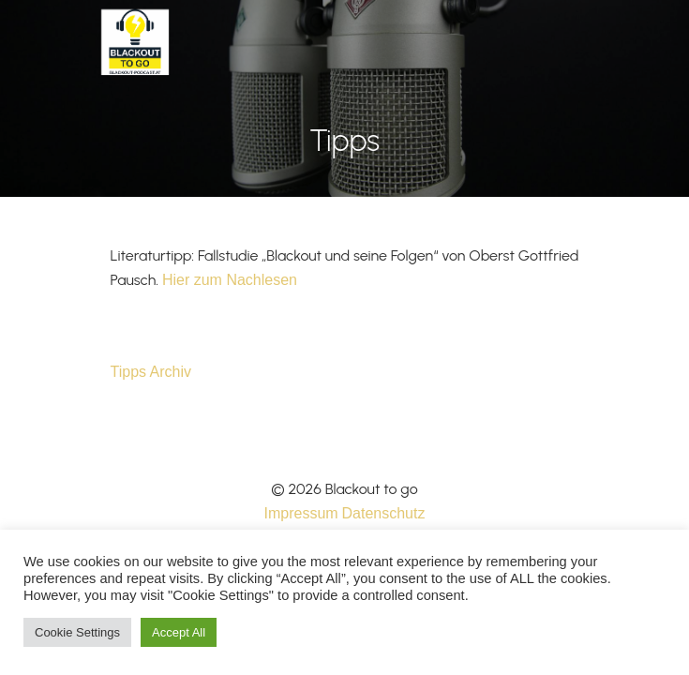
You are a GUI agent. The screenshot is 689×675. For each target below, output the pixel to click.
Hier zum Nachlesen (229, 280)
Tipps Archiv (151, 372)
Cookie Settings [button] (77, 632)
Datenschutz (384, 513)
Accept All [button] (178, 632)
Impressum (301, 513)
